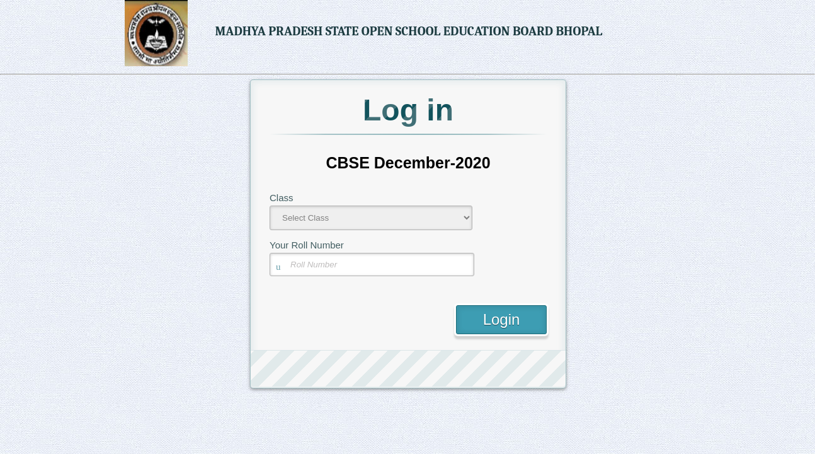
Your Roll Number (307, 245)
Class (282, 197)
